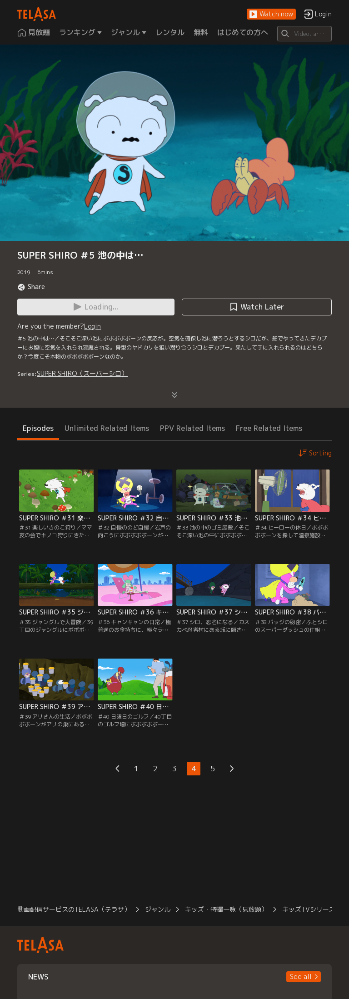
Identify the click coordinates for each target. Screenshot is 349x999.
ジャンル (157, 909)
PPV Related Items (192, 428)
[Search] (304, 33)
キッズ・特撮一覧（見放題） (226, 909)
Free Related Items (269, 428)
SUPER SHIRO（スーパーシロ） (82, 373)
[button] (271, 14)
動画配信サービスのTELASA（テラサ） (73, 909)
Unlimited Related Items (107, 428)
